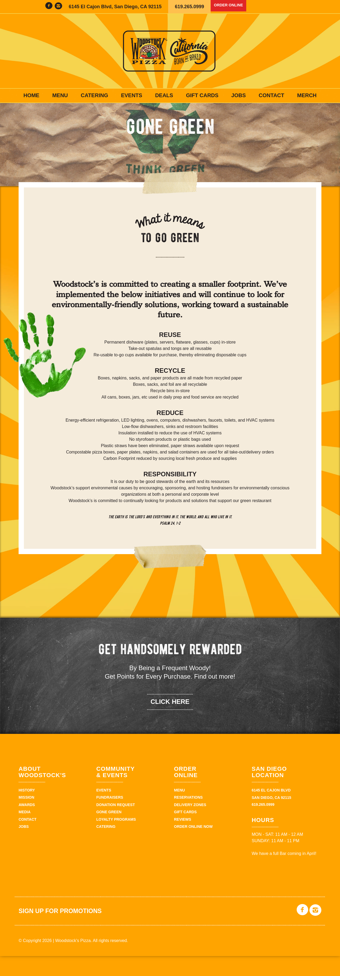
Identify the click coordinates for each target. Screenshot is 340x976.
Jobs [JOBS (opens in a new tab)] (238, 95)
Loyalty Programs (116, 839)
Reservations (188, 817)
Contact (271, 95)
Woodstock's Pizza (170, 51)
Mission (26, 817)
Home (31, 95)
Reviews (182, 839)
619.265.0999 (189, 6)
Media (25, 832)
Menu (60, 95)
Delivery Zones (190, 825)
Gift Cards (202, 95)
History (27, 810)
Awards (27, 825)
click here (170, 721)
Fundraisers (109, 817)
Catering (94, 95)
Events (131, 95)
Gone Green (109, 832)
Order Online (232, 6)
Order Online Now (193, 846)
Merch (306, 95)
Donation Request (115, 825)
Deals (164, 95)
